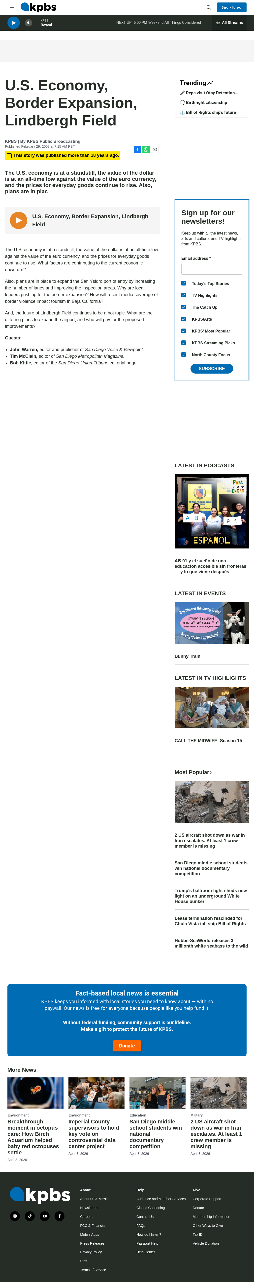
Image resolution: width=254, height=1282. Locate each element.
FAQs (140, 1226)
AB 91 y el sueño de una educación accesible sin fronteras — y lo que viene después (210, 566)
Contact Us (145, 1217)
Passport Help (147, 1243)
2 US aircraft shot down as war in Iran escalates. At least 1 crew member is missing (210, 841)
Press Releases (92, 1243)
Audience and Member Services (161, 1199)
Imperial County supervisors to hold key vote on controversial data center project (93, 1133)
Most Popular (194, 772)
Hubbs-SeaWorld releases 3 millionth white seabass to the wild (211, 943)
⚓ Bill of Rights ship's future (208, 112)
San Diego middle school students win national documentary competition (211, 868)
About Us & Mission (95, 1199)
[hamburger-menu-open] (12, 7)
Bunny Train (187, 656)
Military (196, 1115)
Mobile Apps (89, 1234)
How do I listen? (148, 1234)
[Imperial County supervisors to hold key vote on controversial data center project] (96, 1093)
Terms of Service (93, 1270)
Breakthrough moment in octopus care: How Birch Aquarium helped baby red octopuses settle (33, 1137)
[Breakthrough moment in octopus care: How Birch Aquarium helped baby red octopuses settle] (35, 1093)
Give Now (232, 7)
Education (137, 1115)
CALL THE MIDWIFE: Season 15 (208, 740)
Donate (127, 1046)
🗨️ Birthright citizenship (203, 102)
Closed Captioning (150, 1208)
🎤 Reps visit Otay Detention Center (207, 95)
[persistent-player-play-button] (14, 25)
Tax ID (198, 1234)
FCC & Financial (92, 1226)
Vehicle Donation (206, 1243)
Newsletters (89, 1208)
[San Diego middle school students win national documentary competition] (157, 1093)
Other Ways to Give (208, 1226)
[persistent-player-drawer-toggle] (229, 25)
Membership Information (211, 1217)
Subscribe (212, 368)
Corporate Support (207, 1199)
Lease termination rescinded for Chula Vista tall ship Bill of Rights (210, 921)
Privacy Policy (91, 1252)
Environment (18, 1115)
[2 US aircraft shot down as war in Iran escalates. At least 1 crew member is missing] (218, 1093)
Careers (86, 1217)
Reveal (46, 27)
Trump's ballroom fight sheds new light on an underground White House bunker (211, 896)
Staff (83, 1261)
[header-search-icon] (209, 7)
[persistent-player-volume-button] (28, 24)
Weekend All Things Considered (174, 24)
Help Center (145, 1252)
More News (23, 1070)
